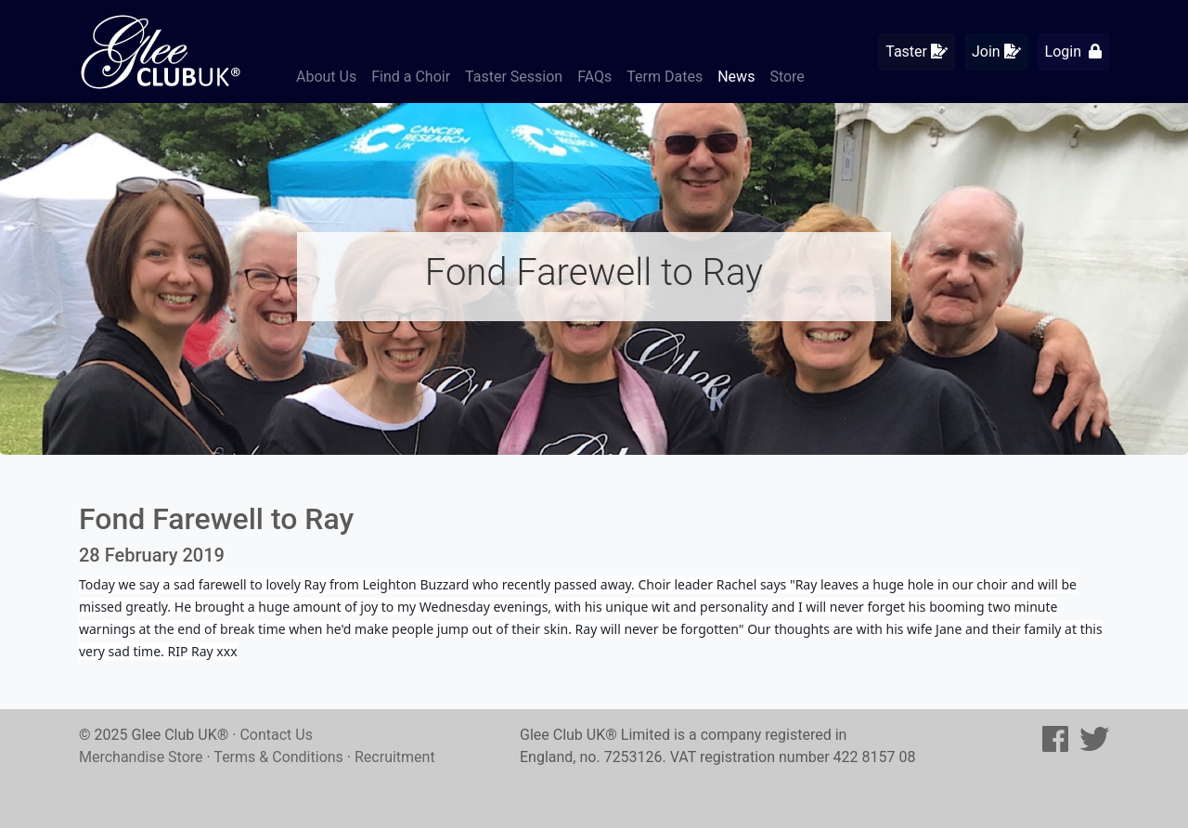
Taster (916, 51)
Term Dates (664, 76)
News (736, 76)
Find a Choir (410, 76)
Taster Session (513, 76)
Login (1073, 51)
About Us (326, 76)
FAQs (594, 76)
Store (786, 76)
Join (996, 51)
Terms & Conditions (278, 757)
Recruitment (395, 757)
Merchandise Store (141, 757)
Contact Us (276, 735)
